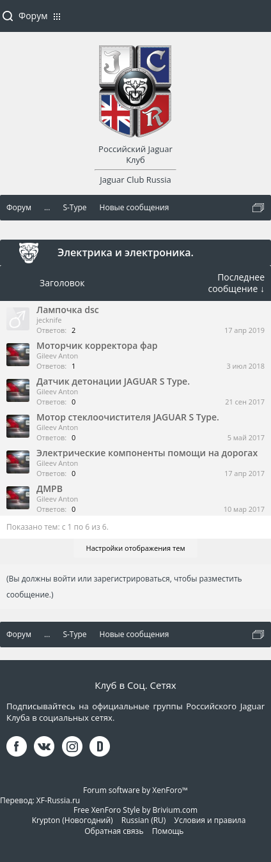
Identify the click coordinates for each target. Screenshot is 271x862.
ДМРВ (49, 488)
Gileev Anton (57, 355)
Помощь (168, 831)
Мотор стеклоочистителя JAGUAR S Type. (127, 417)
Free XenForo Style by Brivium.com (135, 809)
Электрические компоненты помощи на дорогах (147, 453)
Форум (33, 16)
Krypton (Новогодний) (72, 820)
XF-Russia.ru (58, 800)
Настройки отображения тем (135, 548)
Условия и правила (210, 820)
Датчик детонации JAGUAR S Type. (113, 381)
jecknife (48, 320)
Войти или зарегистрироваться (255, 21)
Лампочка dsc (67, 310)
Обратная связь (113, 831)
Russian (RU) (143, 820)
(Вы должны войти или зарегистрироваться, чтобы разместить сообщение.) (124, 586)
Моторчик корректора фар (96, 345)
